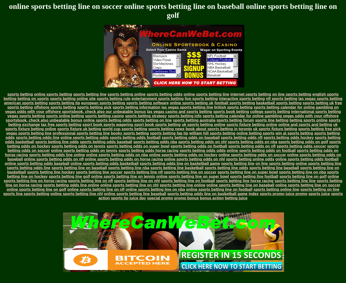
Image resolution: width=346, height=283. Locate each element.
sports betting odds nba (155, 142)
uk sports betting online (203, 125)
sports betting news (166, 129)
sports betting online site (73, 99)
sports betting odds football (135, 137)
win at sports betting (294, 133)
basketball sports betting (279, 103)
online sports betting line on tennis (123, 176)
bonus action (212, 198)
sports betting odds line (37, 137)
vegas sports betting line (28, 133)
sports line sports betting (26, 194)
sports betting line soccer (99, 172)
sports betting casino (104, 116)
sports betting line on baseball (79, 168)
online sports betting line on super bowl (192, 176)
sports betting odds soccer (301, 146)
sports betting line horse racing (244, 181)
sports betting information (136, 107)
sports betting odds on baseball (191, 137)
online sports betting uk (191, 103)
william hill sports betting (212, 133)
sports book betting (231, 112)
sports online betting (65, 116)
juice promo (297, 194)
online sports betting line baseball (135, 194)
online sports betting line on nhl (129, 185)
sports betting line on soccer (190, 172)
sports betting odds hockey (289, 137)
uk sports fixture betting (275, 129)
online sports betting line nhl (76, 194)
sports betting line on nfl (90, 181)
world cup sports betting (124, 129)
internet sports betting (250, 94)
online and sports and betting (305, 125)
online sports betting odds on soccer (252, 155)
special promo (160, 198)
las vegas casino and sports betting (179, 112)
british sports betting (233, 107)
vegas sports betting (26, 116)
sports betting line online (182, 185)
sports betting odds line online (57, 155)
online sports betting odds (107, 120)
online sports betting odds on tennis (84, 150)
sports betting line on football (188, 181)
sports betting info (184, 116)
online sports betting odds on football (261, 150)
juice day (138, 198)
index (254, 194)
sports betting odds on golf (303, 142)
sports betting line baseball (274, 168)
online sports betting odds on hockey (183, 155)
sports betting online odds (250, 159)
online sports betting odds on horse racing (124, 159)
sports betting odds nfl (241, 137)
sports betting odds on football (199, 146)
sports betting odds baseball (106, 142)
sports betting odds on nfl (252, 146)
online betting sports (255, 133)
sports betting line (89, 94)
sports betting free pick (319, 129)
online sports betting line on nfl (95, 189)
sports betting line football (254, 176)
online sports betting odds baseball (37, 163)
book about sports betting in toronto (218, 129)
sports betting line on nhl (137, 181)
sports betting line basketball (177, 168)
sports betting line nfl (143, 172)
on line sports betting (291, 94)
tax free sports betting (61, 125)
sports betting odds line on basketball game (180, 163)
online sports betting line (206, 94)
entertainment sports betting (157, 99)
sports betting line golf (69, 176)
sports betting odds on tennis (78, 146)
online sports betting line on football (219, 189)
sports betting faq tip (169, 133)
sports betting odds (164, 94)
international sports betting (316, 112)
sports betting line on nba (302, 172)
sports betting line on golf (303, 176)
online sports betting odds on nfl (54, 159)
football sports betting (234, 103)
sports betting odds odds (202, 150)
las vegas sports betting (320, 99)
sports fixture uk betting (79, 129)
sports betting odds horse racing (148, 150)
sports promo (272, 194)
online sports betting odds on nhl (194, 159)
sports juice (319, 194)
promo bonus (186, 198)
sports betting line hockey (51, 172)
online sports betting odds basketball (104, 163)
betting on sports (33, 99)
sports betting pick (94, 107)
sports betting (20, 94)
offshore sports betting (55, 107)
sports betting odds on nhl (202, 142)
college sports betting (270, 112)
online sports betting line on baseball (240, 185)
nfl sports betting (281, 99)
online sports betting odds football (307, 159)
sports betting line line (295, 181)
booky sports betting (130, 133)
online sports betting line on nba (155, 189)
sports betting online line (276, 189)
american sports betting (26, 103)
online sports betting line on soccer (307, 185)
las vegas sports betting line (187, 107)
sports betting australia (194, 120)
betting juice (236, 198)
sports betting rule (113, 99)
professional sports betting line (81, 133)
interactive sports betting (242, 99)
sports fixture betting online (251, 125)
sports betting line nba (128, 168)
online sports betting (53, 94)
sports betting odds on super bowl (137, 146)
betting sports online (308, 120)
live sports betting (201, 99)
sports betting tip (64, 103)
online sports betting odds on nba (117, 155)
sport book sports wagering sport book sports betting (131, 125)
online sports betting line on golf (36, 189)
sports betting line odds (57, 142)
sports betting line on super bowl (247, 172)
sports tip (120, 198)
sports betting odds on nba (252, 142)
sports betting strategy (146, 116)
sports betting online (127, 94)
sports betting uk (318, 103)
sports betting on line (152, 120)
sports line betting (272, 120)
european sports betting (103, 103)
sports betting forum (235, 120)
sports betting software (147, 103)
